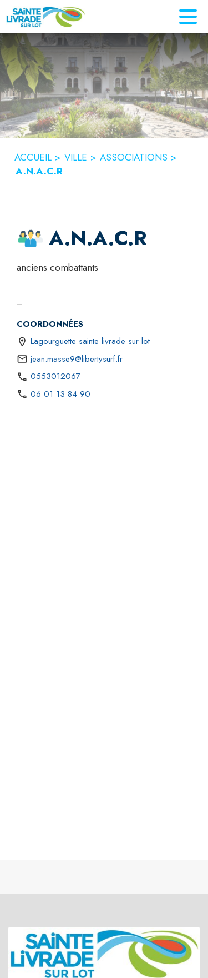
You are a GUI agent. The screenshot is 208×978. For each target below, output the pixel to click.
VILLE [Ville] (75, 157)
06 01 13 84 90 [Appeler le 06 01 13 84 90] (60, 394)
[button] (30, 238)
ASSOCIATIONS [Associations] (134, 157)
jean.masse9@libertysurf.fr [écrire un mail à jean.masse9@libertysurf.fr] (77, 359)
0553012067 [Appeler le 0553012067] (55, 376)
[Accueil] (45, 17)
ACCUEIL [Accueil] (33, 157)
